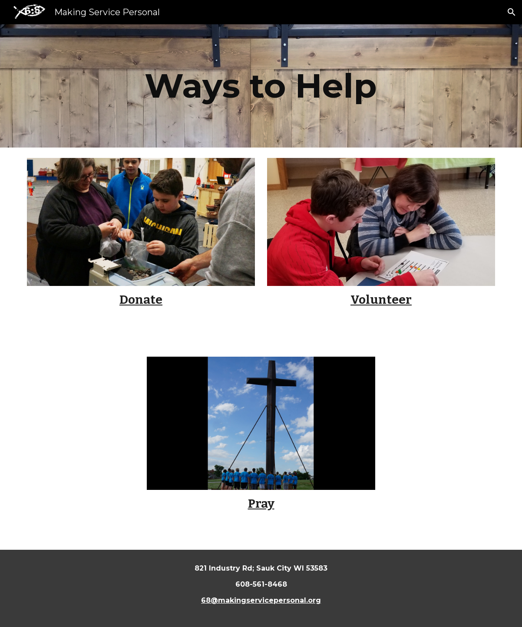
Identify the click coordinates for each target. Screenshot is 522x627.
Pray (261, 503)
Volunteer (381, 299)
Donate (140, 299)
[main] (261, 86)
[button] (511, 12)
